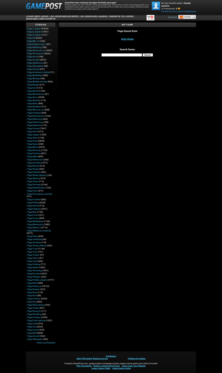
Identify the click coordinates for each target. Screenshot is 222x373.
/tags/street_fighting (36, 175)
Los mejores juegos (37, 16)
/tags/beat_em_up (35, 110)
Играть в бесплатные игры (106, 366)
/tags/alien (32, 138)
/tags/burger (33, 85)
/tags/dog (32, 302)
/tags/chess (33, 181)
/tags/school (33, 69)
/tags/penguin (34, 277)
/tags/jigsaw (33, 134)
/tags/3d (31, 38)
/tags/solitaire (33, 172)
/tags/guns (32, 97)
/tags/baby (32, 103)
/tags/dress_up (34, 286)
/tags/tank (32, 261)
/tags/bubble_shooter (37, 81)
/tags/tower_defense (36, 245)
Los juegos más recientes (64, 16)
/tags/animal (33, 128)
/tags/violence (34, 113)
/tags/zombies (34, 163)
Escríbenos (111, 356)
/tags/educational (35, 116)
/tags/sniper (33, 169)
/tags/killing (33, 202)
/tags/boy (31, 212)
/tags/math (32, 156)
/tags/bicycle (33, 166)
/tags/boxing (33, 78)
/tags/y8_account (35, 53)
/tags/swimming (35, 122)
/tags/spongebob (35, 66)
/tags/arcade (33, 60)
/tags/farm (32, 191)
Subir (78, 358)
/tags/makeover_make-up (39, 230)
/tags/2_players (34, 32)
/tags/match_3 (34, 227)
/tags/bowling (33, 100)
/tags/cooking (34, 317)
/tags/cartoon (33, 298)
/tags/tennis (33, 258)
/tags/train (32, 252)
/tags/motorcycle (35, 224)
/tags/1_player (34, 28)
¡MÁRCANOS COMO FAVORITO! (41, 19)
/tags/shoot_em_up (36, 50)
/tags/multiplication (36, 187)
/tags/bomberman (35, 94)
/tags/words (33, 206)
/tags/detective (34, 125)
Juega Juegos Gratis (100, 368)
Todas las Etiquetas (45, 342)
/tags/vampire (34, 242)
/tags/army (32, 56)
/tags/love (32, 215)
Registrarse (191, 11)
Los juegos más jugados (93, 16)
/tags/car (31, 327)
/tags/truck (32, 249)
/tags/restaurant (35, 159)
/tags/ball (31, 333)
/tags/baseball (34, 106)
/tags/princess (34, 184)
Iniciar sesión (178, 11)
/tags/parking (33, 264)
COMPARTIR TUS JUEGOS (121, 16)
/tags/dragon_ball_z (36, 44)
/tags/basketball (34, 75)
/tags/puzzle (33, 273)
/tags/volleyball (34, 239)
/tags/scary (32, 144)
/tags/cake (32, 323)
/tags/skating (33, 178)
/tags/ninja (32, 236)
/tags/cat (31, 88)
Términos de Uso (100, 358)
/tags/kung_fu (34, 311)
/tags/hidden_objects (37, 280)
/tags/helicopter (34, 339)
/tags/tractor (33, 255)
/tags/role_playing (36, 305)
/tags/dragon (33, 289)
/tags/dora (32, 292)
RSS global (87, 358)
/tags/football (34, 199)
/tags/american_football (38, 72)
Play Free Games (84, 366)
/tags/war (32, 131)
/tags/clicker (33, 308)
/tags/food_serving (36, 320)
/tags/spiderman (35, 63)
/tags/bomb (32, 91)
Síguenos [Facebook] (172, 17)
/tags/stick (32, 283)
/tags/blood (32, 147)
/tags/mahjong (34, 47)
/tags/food (32, 141)
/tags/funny (33, 218)
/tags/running (34, 150)
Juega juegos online (121, 368)
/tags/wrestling (34, 314)
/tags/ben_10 (33, 41)
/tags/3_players (34, 35)
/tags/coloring (34, 153)
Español (185, 17)
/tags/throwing (34, 270)
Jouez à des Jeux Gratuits (134, 366)
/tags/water (32, 267)
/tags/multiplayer (35, 221)
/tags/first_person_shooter (39, 194)
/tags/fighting (34, 209)
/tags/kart (32, 295)
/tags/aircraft (33, 336)
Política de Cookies (137, 358)
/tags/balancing (34, 119)
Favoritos (165, 11)
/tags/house (33, 330)
